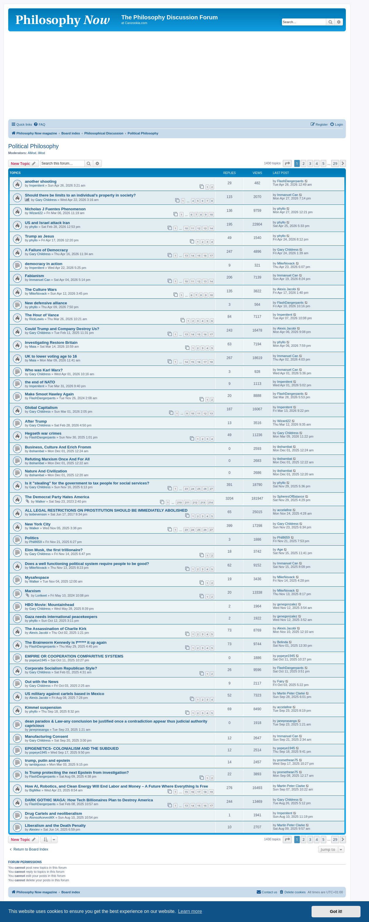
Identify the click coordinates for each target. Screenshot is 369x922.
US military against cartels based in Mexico (64, 693)
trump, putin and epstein (47, 760)
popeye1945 (38, 660)
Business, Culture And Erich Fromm (58, 447)
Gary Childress (46, 200)
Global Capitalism (41, 407)
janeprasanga (39, 729)
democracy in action (43, 264)
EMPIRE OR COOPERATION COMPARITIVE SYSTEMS (74, 656)
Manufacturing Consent (46, 736)
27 (211, 489)
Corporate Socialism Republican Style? (61, 668)
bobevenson (38, 514)
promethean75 (287, 760)
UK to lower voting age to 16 (51, 356)
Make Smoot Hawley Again (49, 394)
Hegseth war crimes (43, 433)
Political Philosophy (33, 146)
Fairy (280, 681)
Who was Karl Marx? (44, 370)
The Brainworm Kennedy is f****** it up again (65, 642)
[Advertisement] (177, 75)
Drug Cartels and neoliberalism (53, 813)
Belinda (282, 642)
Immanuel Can (287, 195)
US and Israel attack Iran (47, 223)
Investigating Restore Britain (51, 342)
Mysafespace (37, 577)
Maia (32, 346)
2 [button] (303, 163)
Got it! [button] (336, 911)
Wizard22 (36, 213)
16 (204, 255)
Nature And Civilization (46, 471)
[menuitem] (39, 124)
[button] (287, 163)
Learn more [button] (190, 911)
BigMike (35, 790)
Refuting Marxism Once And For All (57, 459)
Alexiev (34, 829)
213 (202, 502)
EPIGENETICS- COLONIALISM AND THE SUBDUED (72, 748)
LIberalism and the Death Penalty (55, 825)
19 (211, 792)
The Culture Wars (41, 289)
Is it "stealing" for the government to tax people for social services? (87, 483)
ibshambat (36, 451)
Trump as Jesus (39, 236)
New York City (37, 524)
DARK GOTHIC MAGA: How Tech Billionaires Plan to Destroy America (89, 800)
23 (186, 489)
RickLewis (36, 319)
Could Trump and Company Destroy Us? (62, 329)
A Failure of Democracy (46, 250)
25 (198, 489)
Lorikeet (41, 595)
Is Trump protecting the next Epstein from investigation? (77, 772)
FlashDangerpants (290, 181)
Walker (40, 501)
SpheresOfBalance (290, 496)
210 (179, 502)
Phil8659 (35, 542)
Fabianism (34, 276)
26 (204, 489)
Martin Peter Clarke (291, 693)
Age (280, 549)
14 (211, 228)
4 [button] (317, 163)
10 (211, 214)
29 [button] (335, 163)
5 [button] (323, 163)
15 (198, 255)
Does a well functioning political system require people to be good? (87, 563)
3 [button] (310, 163)
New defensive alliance (46, 303)
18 (211, 362)
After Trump (36, 421)
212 (195, 502)
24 (192, 489)
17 (211, 255)
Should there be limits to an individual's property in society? (80, 195)
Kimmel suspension (43, 707)
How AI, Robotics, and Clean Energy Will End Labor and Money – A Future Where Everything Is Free (116, 786)
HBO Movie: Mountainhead (49, 604)
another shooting (41, 181)
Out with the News (41, 681)
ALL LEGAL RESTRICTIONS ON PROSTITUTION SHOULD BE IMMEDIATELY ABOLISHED (106, 510)
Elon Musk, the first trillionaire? (54, 550)
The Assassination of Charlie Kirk (55, 628)
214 (210, 502)
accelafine (284, 510)
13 (204, 228)
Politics (32, 538)
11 (192, 228)
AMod (32, 153)
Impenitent (36, 185)
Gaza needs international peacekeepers (61, 616)
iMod (41, 153)
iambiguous (37, 764)
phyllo (281, 208)
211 (187, 502)
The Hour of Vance (42, 315)
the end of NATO (40, 382)
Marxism (33, 591)
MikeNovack (286, 263)
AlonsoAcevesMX (42, 817)
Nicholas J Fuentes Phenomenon (55, 209)
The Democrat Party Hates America (57, 497)
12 (198, 228)
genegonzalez (287, 604)
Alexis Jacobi (286, 289)
